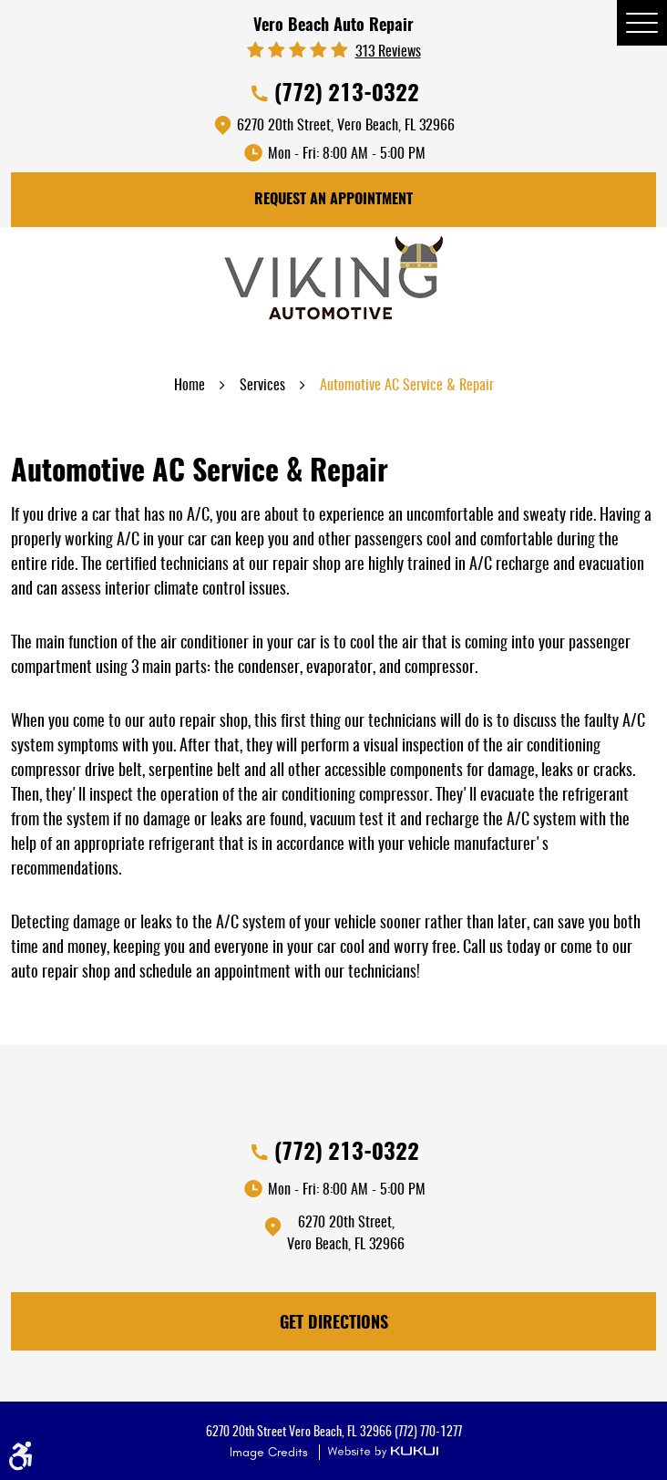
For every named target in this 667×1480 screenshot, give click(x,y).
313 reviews (388, 52)
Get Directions (334, 1324)
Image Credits (271, 1452)
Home (189, 385)
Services (262, 385)
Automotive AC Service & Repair (407, 385)
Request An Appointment (333, 199)
